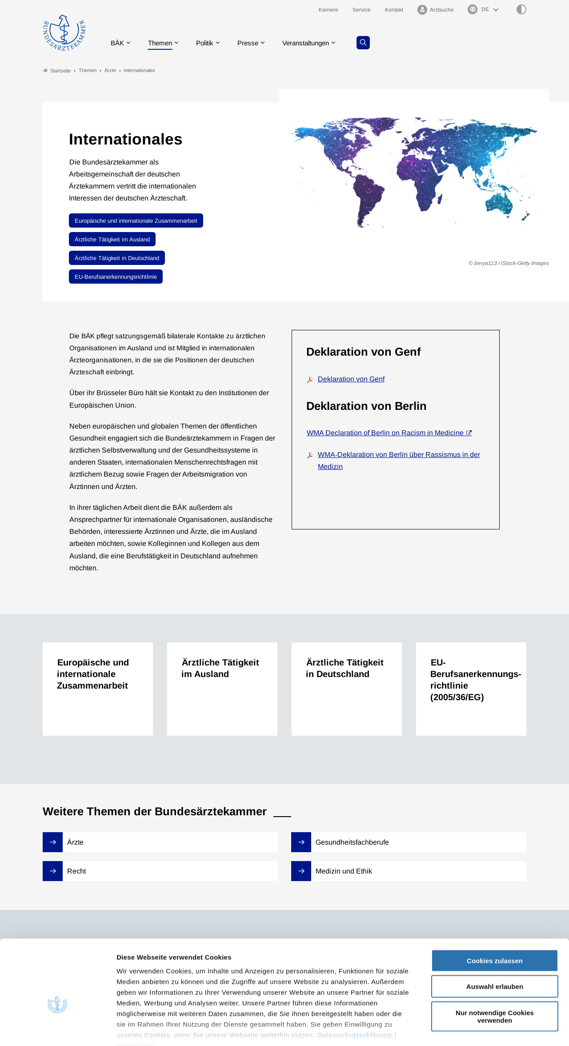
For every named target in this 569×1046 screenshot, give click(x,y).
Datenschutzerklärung (354, 983)
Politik (209, 42)
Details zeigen (473, 1028)
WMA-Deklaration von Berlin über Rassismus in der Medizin (399, 460)
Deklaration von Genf (351, 379)
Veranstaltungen (315, 42)
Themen (162, 42)
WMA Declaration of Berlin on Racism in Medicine (385, 433)
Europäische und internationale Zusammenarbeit (136, 220)
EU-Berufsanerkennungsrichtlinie (116, 276)
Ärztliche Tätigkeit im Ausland (112, 239)
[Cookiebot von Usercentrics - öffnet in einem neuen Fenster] (57, 1028)
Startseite (57, 70)
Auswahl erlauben (494, 934)
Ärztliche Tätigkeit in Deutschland (117, 258)
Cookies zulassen (495, 909)
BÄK (118, 42)
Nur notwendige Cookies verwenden (495, 964)
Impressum (136, 994)
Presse (254, 42)
